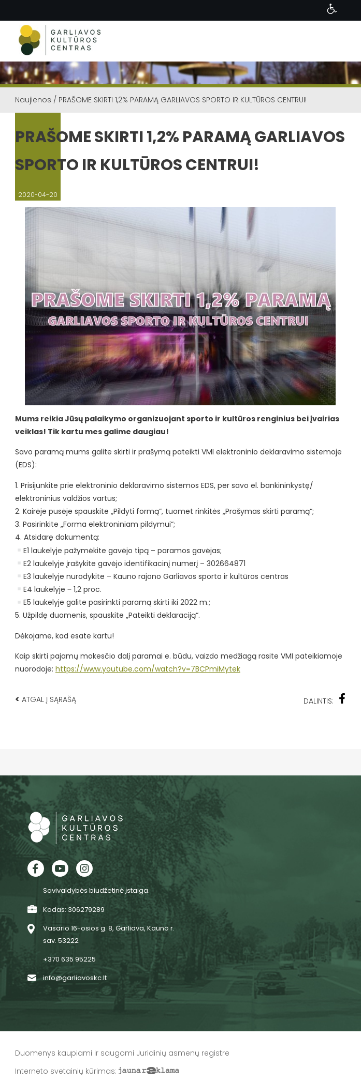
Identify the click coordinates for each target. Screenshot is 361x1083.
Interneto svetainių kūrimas (65, 1071)
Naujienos (33, 100)
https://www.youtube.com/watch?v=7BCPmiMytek (147, 669)
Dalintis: (325, 699)
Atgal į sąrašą (45, 699)
